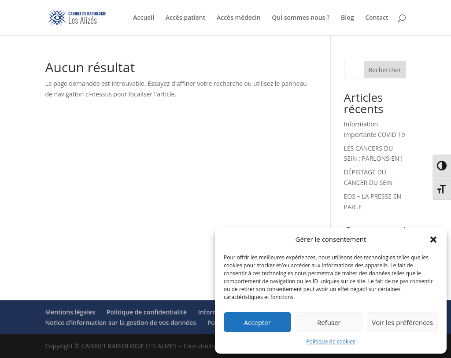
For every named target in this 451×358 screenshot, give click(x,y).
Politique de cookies (330, 341)
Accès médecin (239, 18)
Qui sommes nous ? (300, 18)
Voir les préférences (402, 322)
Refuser (329, 322)
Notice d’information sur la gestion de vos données (120, 322)
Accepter (257, 322)
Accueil (143, 18)
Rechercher (385, 70)
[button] (433, 239)
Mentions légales (70, 312)
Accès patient (185, 18)
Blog (347, 18)
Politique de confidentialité (147, 312)
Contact (376, 18)
